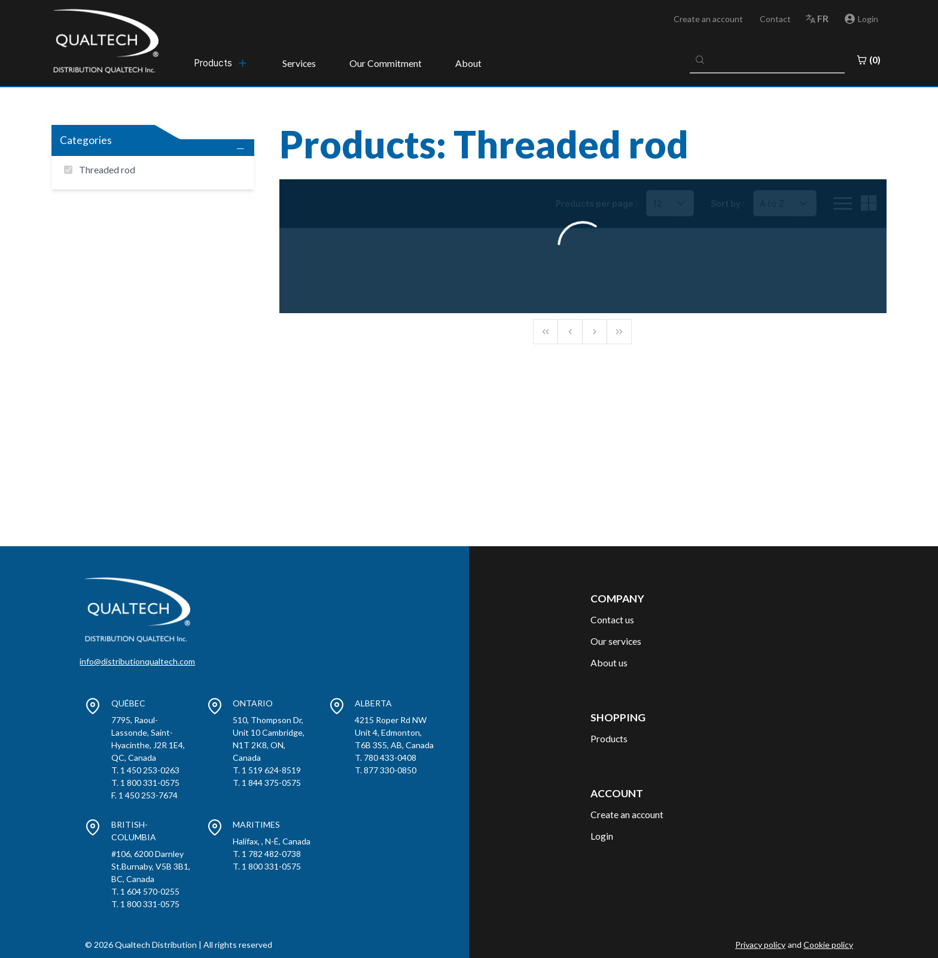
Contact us (612, 619)
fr (823, 18)
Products (609, 738)
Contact (775, 19)
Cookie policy (828, 944)
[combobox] (767, 59)
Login (601, 835)
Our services (615, 641)
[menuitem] (221, 62)
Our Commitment (385, 63)
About (468, 63)
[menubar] (221, 62)
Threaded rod (107, 169)
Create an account (708, 19)
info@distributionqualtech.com (137, 661)
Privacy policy (760, 944)
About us (609, 662)
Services (299, 63)
